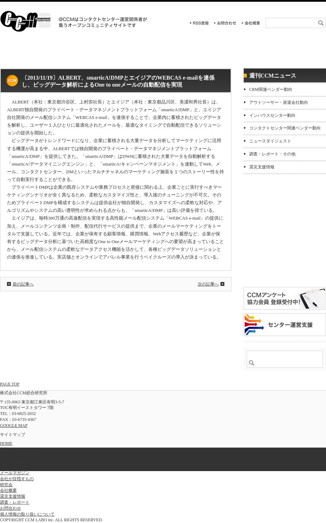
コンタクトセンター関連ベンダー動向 (285, 128)
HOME (27, 54)
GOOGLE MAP (13, 425)
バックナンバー (266, 233)
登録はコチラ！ (285, 264)
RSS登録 (199, 23)
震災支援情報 (261, 167)
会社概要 (251, 23)
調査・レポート (190, 54)
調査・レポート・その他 (272, 154)
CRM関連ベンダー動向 (270, 89)
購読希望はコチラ (266, 227)
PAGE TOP (9, 384)
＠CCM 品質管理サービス (285, 324)
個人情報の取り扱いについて (27, 514)
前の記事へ (23, 284)
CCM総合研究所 (25, 21)
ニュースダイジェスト (270, 141)
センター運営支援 (244, 54)
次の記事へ (208, 284)
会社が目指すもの (17, 478)
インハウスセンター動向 (272, 115)
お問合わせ (225, 23)
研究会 (136, 54)
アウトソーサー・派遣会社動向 (278, 102)
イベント (81, 54)
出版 (4, 449)
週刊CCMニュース (298, 54)
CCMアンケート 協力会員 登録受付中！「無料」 (285, 298)
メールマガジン (14, 472)
